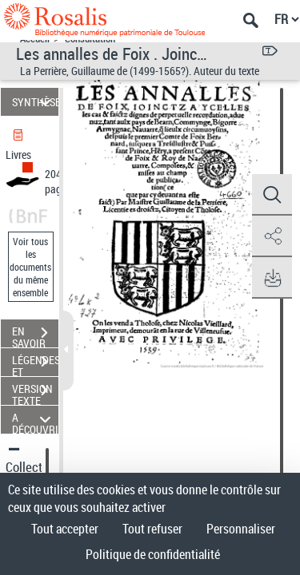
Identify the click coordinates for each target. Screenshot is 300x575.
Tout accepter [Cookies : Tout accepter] (64, 528)
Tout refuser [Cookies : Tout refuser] (152, 528)
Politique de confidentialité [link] (153, 554)
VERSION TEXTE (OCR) (35, 392)
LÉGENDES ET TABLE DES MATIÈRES (35, 363)
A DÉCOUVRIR (35, 420)
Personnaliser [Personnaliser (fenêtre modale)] (240, 528)
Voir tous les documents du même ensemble (30, 267)
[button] (272, 195)
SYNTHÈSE (35, 102)
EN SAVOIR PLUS (35, 334)
